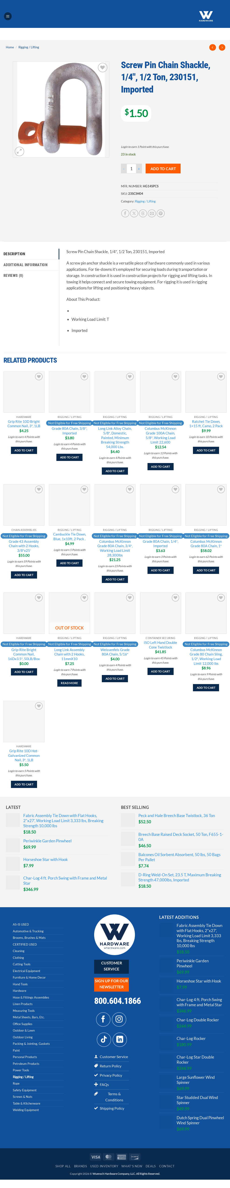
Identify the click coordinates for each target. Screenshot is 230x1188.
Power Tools (21, 1070)
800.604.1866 (117, 1001)
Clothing (18, 958)
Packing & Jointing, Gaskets (31, 1044)
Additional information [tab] (26, 265)
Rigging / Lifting (28, 47)
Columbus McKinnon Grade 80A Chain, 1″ (206, 543)
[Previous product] (222, 47)
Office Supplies (22, 1024)
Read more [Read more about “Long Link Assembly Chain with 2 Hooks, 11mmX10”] (69, 683)
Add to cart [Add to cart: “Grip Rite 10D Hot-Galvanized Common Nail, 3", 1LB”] (23, 784)
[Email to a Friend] (152, 213)
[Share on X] (134, 213)
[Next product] (212, 47)
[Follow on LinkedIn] (120, 1039)
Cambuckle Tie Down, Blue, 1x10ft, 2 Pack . (69, 536)
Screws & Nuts (22, 1097)
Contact (167, 1174)
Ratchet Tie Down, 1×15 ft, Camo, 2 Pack (206, 423)
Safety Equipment (25, 1090)
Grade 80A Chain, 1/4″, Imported (160, 543)
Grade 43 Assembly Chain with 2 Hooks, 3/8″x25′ (24, 546)
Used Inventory (104, 1174)
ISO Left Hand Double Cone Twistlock (160, 644)
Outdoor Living (23, 1037)
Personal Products (25, 1057)
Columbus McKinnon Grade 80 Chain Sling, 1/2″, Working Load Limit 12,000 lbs (206, 656)
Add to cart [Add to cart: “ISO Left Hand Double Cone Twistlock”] (160, 671)
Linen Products (23, 1004)
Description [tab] (15, 254)
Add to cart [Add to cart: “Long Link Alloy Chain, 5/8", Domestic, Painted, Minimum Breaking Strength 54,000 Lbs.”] (115, 471)
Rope (16, 1083)
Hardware (19, 991)
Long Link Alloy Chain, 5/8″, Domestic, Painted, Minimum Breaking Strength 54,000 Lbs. (115, 437)
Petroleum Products (26, 1064)
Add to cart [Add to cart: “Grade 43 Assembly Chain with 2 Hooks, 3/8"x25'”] (23, 575)
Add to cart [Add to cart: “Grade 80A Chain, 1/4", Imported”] (160, 570)
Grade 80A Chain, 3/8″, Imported (69, 430)
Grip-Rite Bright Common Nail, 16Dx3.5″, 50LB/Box (24, 654)
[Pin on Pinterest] (161, 213)
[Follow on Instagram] (119, 1019)
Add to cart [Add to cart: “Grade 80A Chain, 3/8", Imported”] (69, 457)
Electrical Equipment (26, 971)
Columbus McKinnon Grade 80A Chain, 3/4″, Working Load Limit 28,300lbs (115, 548)
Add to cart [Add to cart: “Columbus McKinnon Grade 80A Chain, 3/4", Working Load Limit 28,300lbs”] (115, 579)
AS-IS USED (21, 924)
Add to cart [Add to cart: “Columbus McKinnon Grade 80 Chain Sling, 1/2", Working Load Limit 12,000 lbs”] (206, 687)
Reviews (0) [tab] (14, 276)
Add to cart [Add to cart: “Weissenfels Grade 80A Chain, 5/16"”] (115, 678)
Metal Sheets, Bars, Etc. (29, 1017)
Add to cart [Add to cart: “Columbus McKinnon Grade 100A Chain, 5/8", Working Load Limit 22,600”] (160, 466)
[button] (8, 16)
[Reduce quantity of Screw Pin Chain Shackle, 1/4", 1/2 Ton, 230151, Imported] (124, 168)
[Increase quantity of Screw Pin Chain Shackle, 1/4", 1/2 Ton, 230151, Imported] (139, 168)
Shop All (63, 1174)
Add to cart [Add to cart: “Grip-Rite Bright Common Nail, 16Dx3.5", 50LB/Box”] (23, 672)
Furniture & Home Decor (29, 977)
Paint (16, 1050)
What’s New (131, 1174)
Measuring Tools (24, 1011)
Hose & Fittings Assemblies (31, 997)
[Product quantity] (131, 168)
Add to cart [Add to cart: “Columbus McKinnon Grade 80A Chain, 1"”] (206, 570)
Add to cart (163, 168)
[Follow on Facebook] (103, 1019)
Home (10, 47)
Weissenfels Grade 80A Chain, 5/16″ (115, 652)
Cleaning (18, 951)
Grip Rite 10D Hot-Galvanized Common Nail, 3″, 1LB (24, 755)
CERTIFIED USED (25, 944)
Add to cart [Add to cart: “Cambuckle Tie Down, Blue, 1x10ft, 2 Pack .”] (69, 563)
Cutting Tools (22, 964)
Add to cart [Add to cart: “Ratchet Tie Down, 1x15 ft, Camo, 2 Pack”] (206, 450)
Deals (151, 1174)
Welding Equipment (26, 1110)
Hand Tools (20, 984)
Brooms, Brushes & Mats (29, 938)
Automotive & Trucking (28, 931)
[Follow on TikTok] (104, 1039)
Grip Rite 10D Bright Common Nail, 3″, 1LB (23, 423)
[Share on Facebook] (125, 213)
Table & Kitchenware (26, 1103)
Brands (80, 1174)
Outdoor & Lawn (24, 1030)
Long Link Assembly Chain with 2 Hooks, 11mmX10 (69, 654)
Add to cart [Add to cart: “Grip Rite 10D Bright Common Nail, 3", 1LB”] (23, 450)
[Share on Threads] (143, 213)
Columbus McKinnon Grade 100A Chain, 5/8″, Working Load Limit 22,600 (160, 435)
